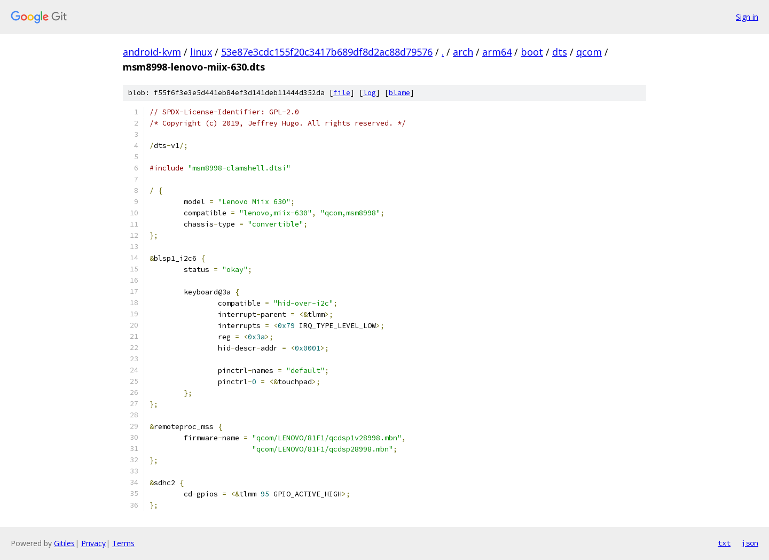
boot (532, 51)
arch (463, 51)
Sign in (747, 17)
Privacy (93, 543)
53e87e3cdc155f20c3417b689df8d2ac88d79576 (327, 51)
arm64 (497, 51)
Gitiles (64, 543)
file (341, 92)
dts (559, 51)
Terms (123, 543)
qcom (589, 51)
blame (399, 92)
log (369, 92)
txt (724, 543)
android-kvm (152, 51)
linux (201, 51)
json (749, 543)
